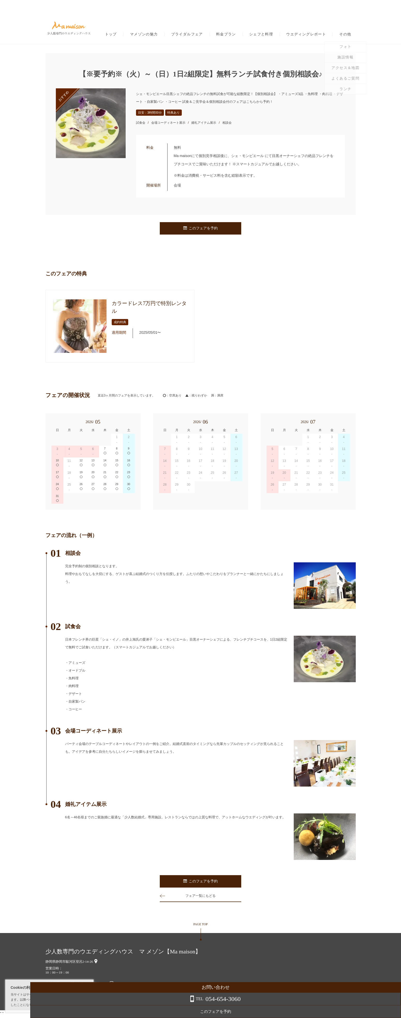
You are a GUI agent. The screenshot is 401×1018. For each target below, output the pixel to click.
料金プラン (226, 34)
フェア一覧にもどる (200, 897)
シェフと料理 (261, 34)
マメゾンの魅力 (144, 34)
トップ (111, 34)
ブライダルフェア (187, 34)
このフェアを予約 (200, 228)
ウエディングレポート (306, 34)
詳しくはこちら (52, 1005)
